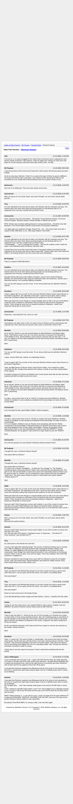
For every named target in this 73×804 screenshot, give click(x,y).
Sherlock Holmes (28, 150)
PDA (67, 148)
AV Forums (25, 145)
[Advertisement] (36, 28)
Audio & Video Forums (12, 145)
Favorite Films (36, 145)
